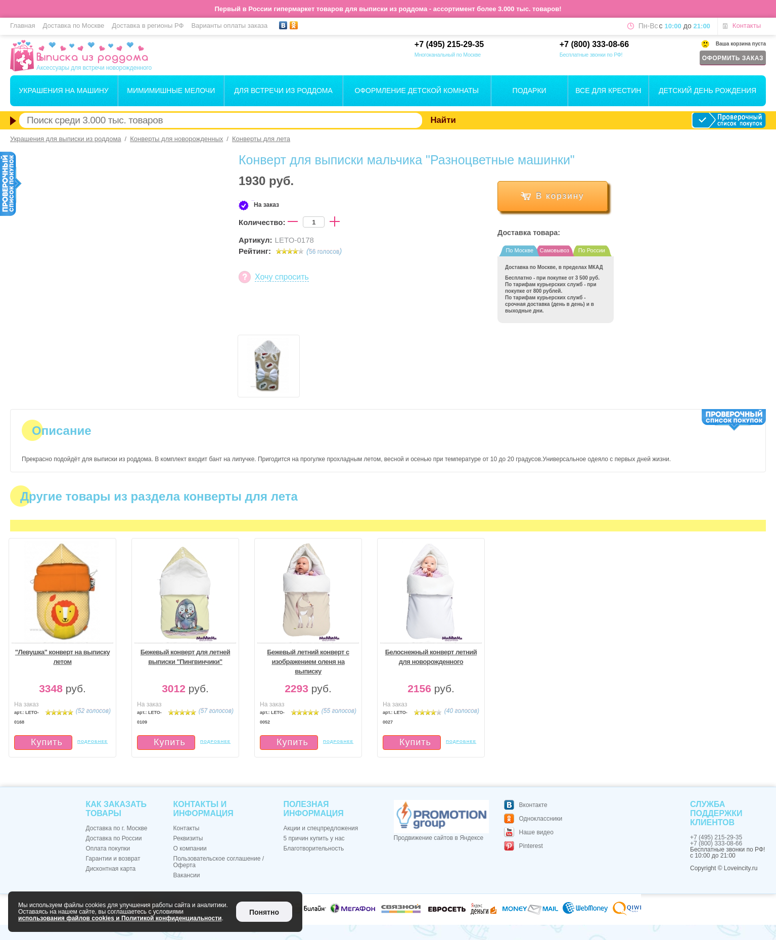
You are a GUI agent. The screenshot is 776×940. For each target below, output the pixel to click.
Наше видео (536, 832)
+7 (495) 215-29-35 (449, 44)
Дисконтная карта (111, 868)
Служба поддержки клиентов (716, 813)
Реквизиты (188, 838)
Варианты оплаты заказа (229, 25)
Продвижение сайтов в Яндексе (439, 837)
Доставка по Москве (73, 25)
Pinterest (531, 845)
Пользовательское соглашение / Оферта (218, 862)
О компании (190, 848)
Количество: (262, 222)
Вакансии (186, 875)
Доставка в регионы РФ (148, 25)
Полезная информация (314, 809)
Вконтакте (533, 805)
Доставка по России (114, 838)
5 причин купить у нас (314, 838)
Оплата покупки (108, 848)
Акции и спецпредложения (321, 828)
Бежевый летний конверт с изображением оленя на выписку (308, 661)
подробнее (92, 741)
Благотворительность (314, 848)
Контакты (747, 25)
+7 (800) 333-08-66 (594, 44)
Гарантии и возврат (113, 858)
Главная (22, 25)
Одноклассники (541, 818)
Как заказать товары (116, 809)
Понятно (264, 912)
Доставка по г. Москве (117, 828)
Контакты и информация (203, 809)
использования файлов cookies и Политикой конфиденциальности (119, 918)
